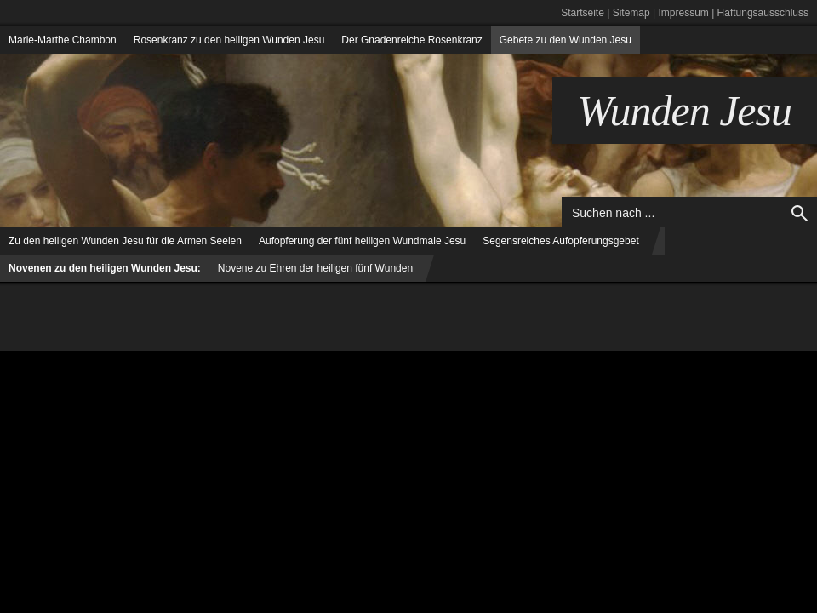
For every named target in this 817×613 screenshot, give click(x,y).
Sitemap (631, 13)
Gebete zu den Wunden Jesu (565, 40)
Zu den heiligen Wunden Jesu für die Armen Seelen (125, 241)
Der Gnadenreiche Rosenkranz (411, 40)
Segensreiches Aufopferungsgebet (560, 241)
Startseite (582, 13)
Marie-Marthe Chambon (63, 40)
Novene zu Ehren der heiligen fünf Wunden (315, 268)
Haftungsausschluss (762, 13)
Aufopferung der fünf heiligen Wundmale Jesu (362, 241)
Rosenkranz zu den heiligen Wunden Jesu (229, 40)
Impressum (683, 13)
